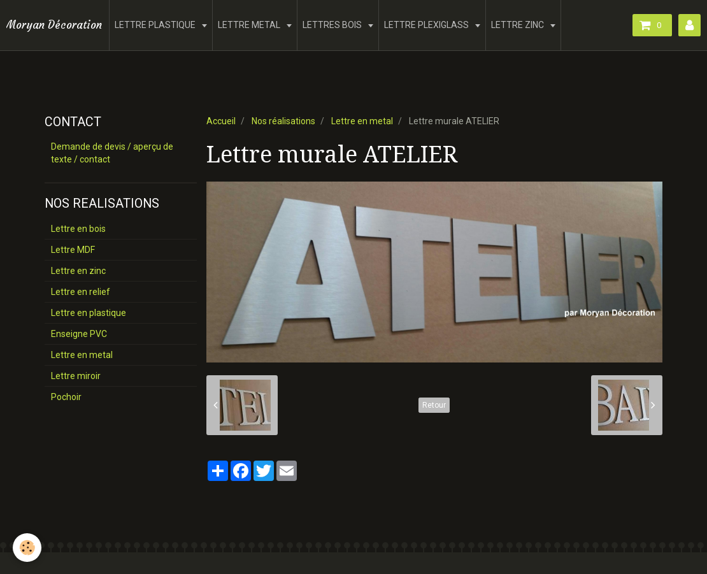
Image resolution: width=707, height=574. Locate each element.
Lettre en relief (80, 292)
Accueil (221, 121)
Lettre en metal (362, 121)
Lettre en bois (78, 229)
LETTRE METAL (250, 25)
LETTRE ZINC (518, 25)
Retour (434, 405)
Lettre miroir (76, 376)
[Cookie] (27, 547)
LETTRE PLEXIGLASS (427, 25)
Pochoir (66, 397)
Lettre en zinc (78, 271)
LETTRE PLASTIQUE (156, 25)
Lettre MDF (73, 250)
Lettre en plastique (88, 313)
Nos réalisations (283, 121)
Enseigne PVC (79, 334)
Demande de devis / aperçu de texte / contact (112, 152)
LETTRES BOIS (333, 25)
